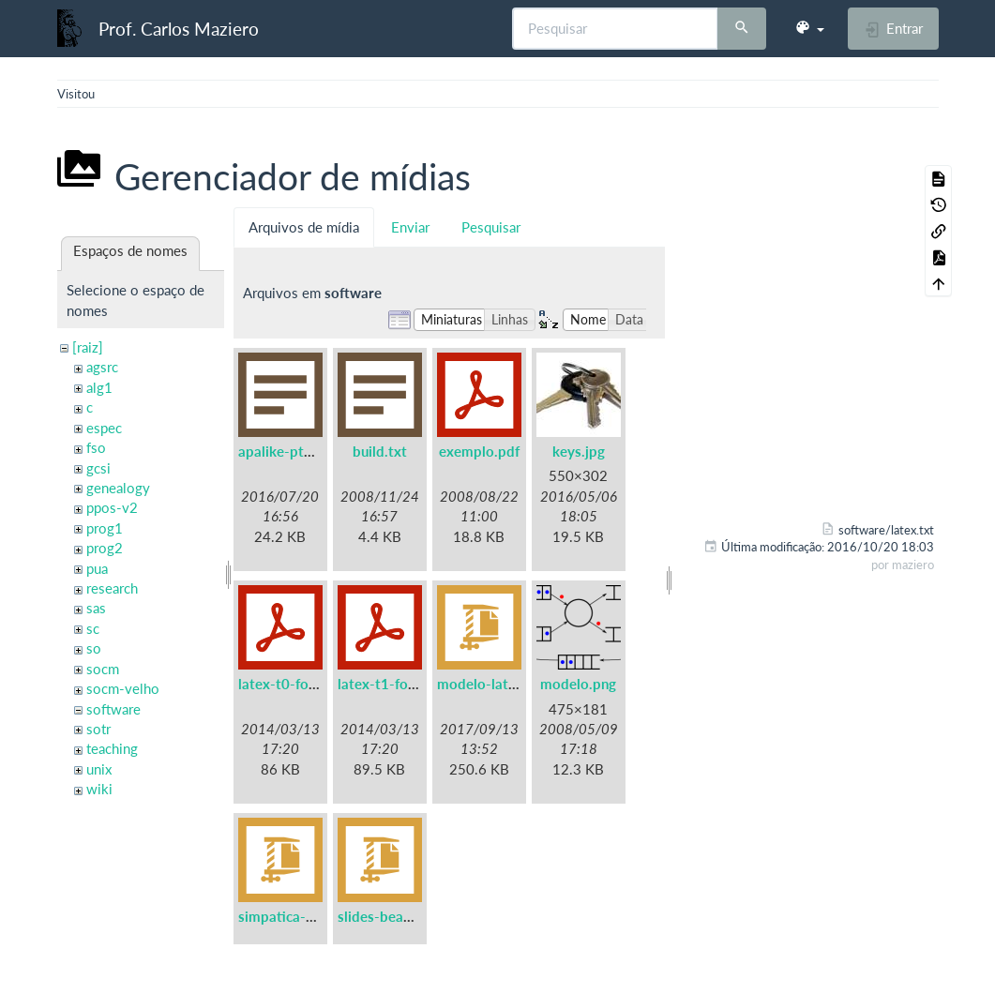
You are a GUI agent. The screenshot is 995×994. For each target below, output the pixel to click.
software (113, 708)
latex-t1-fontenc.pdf (403, 683)
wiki (99, 788)
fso (96, 447)
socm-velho (122, 688)
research (112, 588)
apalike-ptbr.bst (289, 451)
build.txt (380, 451)
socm (102, 668)
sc (92, 628)
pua (97, 568)
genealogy (118, 487)
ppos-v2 (112, 507)
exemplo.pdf (479, 451)
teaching (112, 748)
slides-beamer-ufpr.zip (410, 916)
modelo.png (578, 683)
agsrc (102, 366)
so (93, 648)
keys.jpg (578, 451)
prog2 (104, 547)
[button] (809, 28)
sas (96, 607)
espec (104, 427)
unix (99, 769)
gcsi (98, 467)
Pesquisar (490, 226)
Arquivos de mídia (304, 226)
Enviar (410, 226)
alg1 (99, 387)
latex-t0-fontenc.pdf (303, 683)
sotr (98, 728)
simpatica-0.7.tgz (294, 916)
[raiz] (87, 347)
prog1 (104, 528)
